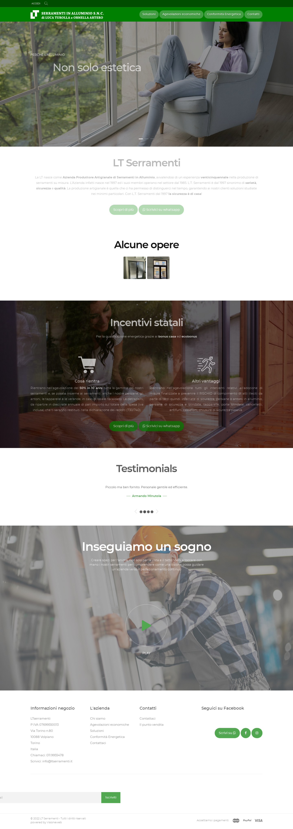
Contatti (253, 14)
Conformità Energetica (224, 14)
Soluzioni (149, 14)
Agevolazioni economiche (181, 14)
